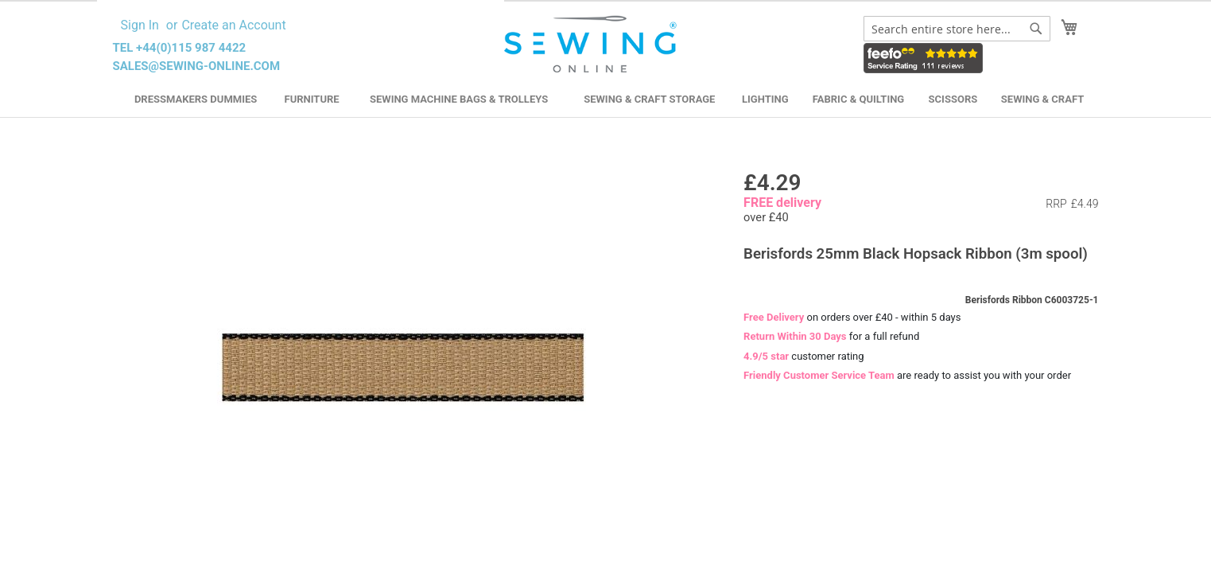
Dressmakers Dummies (195, 99)
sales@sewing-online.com (197, 66)
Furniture (312, 99)
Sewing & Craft (1042, 99)
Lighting (765, 99)
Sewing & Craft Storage (649, 99)
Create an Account (233, 25)
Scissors (953, 99)
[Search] (1036, 28)
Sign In (140, 25)
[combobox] (957, 28)
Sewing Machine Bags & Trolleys (459, 99)
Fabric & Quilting (858, 99)
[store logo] (592, 44)
